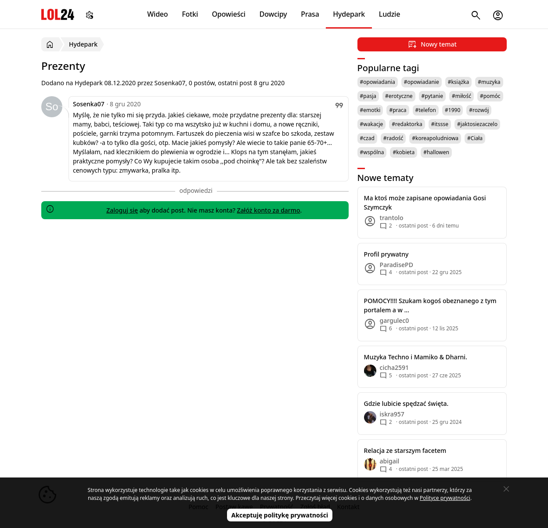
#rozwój (479, 110)
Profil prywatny (386, 254)
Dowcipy (273, 14)
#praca (397, 110)
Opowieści (229, 14)
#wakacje (371, 124)
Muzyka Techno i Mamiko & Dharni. (415, 357)
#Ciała (475, 138)
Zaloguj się (122, 210)
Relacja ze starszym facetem (405, 450)
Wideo (157, 14)
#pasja (368, 96)
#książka (458, 82)
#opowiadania (377, 82)
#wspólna (372, 152)
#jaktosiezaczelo (477, 124)
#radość (393, 138)
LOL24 (57, 14)
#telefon (425, 110)
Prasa (310, 14)
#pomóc (490, 96)
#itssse (439, 124)
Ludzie (389, 14)
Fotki (190, 14)
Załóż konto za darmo (268, 210)
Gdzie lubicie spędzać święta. (406, 403)
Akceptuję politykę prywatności (279, 515)
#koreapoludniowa (435, 138)
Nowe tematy (385, 178)
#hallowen (436, 152)
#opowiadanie (421, 82)
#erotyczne (399, 96)
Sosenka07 (89, 104)
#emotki (370, 110)
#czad (367, 138)
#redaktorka (407, 124)
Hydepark (349, 14)
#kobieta (404, 152)
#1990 (452, 110)
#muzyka (489, 82)
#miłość (461, 96)
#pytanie (432, 96)
